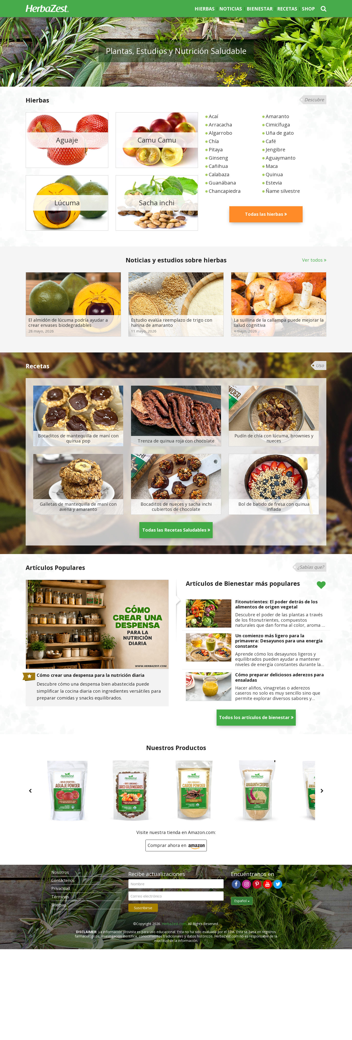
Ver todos (312, 260)
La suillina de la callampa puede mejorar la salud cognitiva (279, 323)
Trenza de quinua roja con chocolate (176, 441)
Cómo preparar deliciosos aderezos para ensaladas (279, 677)
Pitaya (216, 149)
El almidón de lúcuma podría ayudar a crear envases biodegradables (68, 323)
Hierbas (205, 9)
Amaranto (277, 116)
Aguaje (67, 139)
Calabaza (219, 174)
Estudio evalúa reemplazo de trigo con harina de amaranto (171, 323)
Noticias (230, 9)
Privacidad (60, 888)
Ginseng (218, 157)
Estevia (274, 182)
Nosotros (60, 872)
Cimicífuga (278, 124)
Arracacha (220, 124)
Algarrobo (220, 133)
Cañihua (218, 166)
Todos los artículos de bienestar (254, 717)
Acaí (213, 116)
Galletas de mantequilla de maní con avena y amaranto (78, 507)
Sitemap (58, 904)
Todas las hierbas (264, 214)
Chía (214, 141)
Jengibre (275, 149)
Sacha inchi (157, 202)
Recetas (287, 9)
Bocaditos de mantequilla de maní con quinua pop (78, 438)
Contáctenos (63, 880)
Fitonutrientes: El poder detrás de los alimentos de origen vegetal (276, 604)
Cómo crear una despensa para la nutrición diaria (90, 675)
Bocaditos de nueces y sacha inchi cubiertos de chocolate (176, 507)
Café (271, 141)
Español (242, 900)
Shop (308, 9)
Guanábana (222, 182)
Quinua (274, 174)
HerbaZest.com (174, 923)
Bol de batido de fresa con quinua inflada (273, 507)
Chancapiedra (225, 191)
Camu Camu (156, 139)
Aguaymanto (281, 157)
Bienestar (260, 9)
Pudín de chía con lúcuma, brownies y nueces (273, 438)
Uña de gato (280, 133)
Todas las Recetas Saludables (174, 530)
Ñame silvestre (283, 191)
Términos (60, 896)
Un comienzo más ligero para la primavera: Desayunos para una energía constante (279, 641)
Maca (272, 166)
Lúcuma (67, 202)
